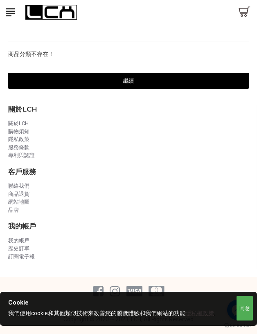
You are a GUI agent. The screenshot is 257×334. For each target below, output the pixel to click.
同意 (244, 308)
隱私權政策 (199, 313)
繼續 (128, 81)
